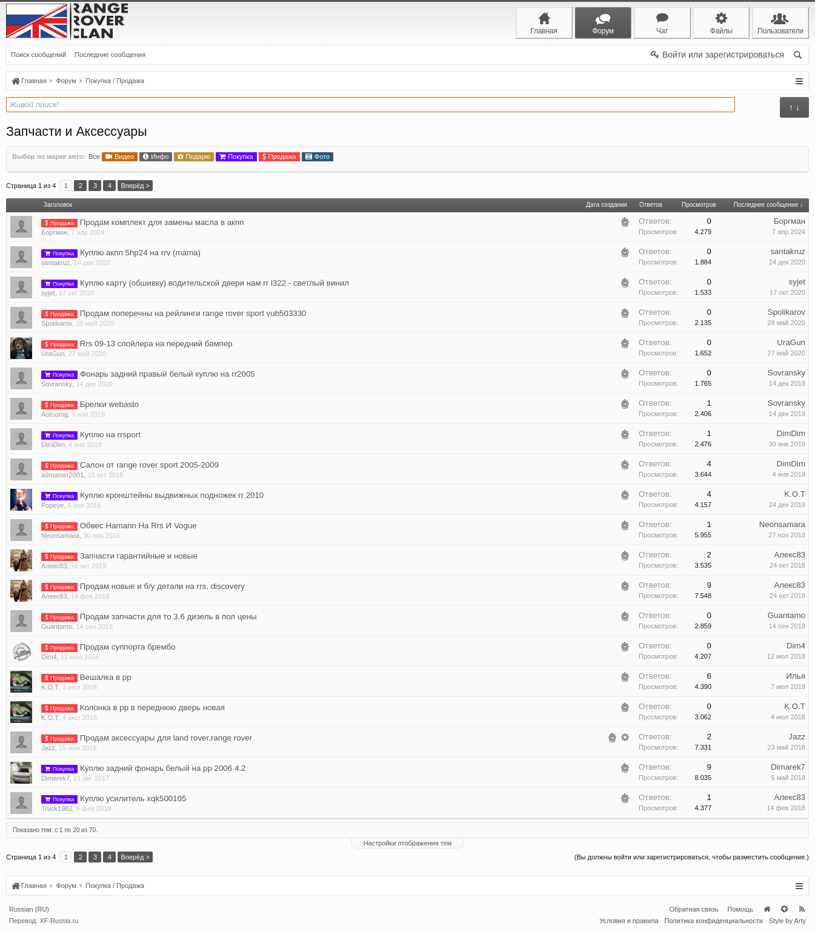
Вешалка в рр (105, 677)
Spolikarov (56, 323)
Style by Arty (787, 920)
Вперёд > (135, 185)
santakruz (55, 262)
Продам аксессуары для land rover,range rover (166, 737)
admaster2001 (62, 475)
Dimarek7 (55, 778)
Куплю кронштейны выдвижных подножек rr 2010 (172, 495)
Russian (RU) (29, 909)
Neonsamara (60, 535)
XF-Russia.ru (58, 920)
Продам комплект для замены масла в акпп (162, 222)
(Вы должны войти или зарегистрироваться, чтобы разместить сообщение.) (691, 857)
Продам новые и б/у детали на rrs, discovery (162, 586)
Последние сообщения (110, 54)
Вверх (784, 909)
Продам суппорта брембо (128, 646)
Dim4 (49, 656)
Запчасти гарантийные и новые (139, 555)
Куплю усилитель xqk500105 (133, 798)
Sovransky (56, 384)
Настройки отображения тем (408, 843)
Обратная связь (693, 909)
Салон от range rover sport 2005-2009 (149, 464)
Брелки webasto (109, 404)
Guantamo (56, 626)
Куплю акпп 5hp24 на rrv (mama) (140, 252)
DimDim (53, 444)
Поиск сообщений (38, 54)
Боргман (54, 232)
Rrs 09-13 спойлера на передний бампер (156, 343)
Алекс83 (54, 566)
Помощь (741, 909)
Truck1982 (57, 808)
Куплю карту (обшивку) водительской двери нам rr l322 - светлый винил (214, 282)
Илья (795, 676)
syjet (48, 293)
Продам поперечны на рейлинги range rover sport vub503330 (193, 313)
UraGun (53, 353)
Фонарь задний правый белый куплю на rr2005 (167, 373)
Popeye (52, 505)
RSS (801, 909)
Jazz (48, 747)
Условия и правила (628, 920)
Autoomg (54, 414)
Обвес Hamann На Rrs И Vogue (138, 525)
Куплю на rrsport (110, 434)
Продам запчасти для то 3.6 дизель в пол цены (168, 616)
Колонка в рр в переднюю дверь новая (152, 707)
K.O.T (794, 494)
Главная (766, 909)
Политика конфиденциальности (714, 920)
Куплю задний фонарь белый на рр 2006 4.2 (162, 768)
